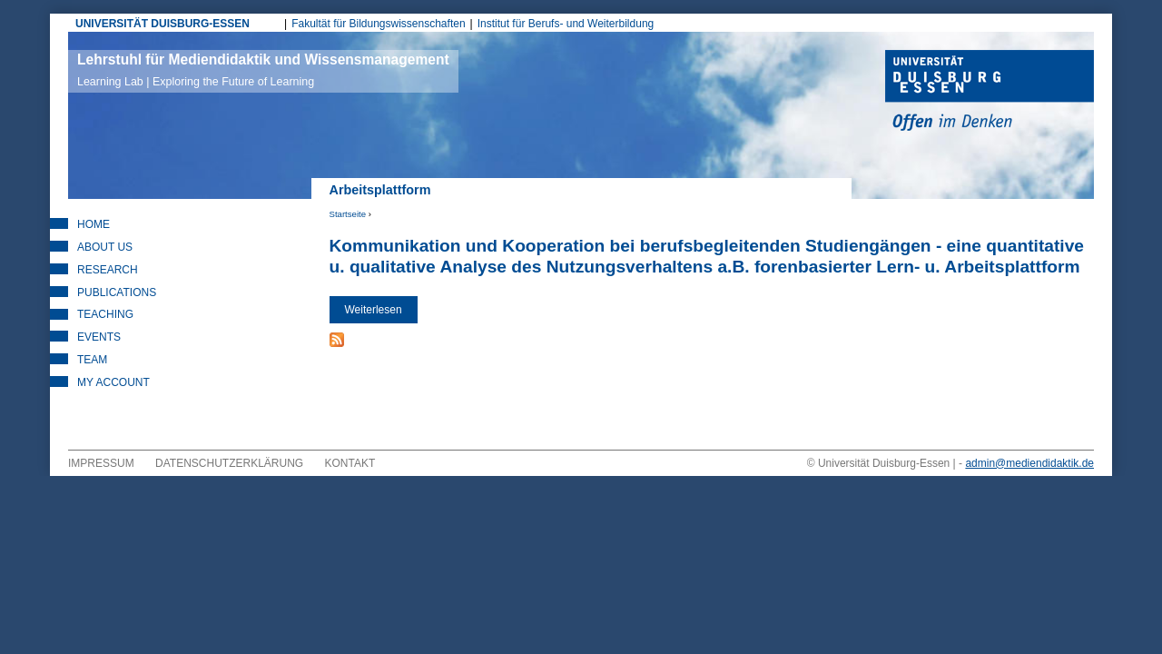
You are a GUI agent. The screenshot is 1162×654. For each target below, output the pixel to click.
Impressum (101, 463)
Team (92, 359)
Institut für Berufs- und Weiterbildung (566, 23)
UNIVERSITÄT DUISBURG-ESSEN (162, 23)
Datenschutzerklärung (229, 463)
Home (93, 224)
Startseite (348, 214)
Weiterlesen (381, 313)
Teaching (105, 314)
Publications (116, 292)
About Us (105, 247)
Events (99, 337)
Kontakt (350, 463)
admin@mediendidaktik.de (1029, 463)
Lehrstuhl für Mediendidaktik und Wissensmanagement (263, 70)
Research (107, 269)
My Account (113, 382)
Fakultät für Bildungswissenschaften (378, 23)
